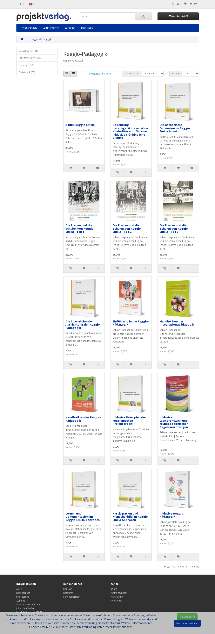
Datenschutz (23, 592)
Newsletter (116, 600)
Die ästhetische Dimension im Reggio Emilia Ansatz (175, 128)
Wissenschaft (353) (29, 50)
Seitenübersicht (71, 596)
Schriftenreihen (51, 27)
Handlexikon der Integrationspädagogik (177, 323)
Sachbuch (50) (26, 65)
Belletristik (87, 27)
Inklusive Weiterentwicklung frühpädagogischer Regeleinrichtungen (174, 422)
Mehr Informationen (187, 623)
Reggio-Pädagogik (41, 39)
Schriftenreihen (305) (30, 58)
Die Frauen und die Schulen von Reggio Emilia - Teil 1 (79, 228)
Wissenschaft (29, 27)
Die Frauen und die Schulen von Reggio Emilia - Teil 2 (127, 228)
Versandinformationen (28, 604)
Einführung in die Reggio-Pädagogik (131, 323)
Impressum (22, 596)
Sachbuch (70, 27)
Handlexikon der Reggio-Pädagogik (83, 418)
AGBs (19, 589)
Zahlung (20, 600)
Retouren (68, 592)
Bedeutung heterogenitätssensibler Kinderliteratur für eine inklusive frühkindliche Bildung (131, 131)
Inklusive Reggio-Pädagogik (172, 515)
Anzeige (175, 73)
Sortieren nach (132, 73)
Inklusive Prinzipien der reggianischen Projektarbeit (129, 420)
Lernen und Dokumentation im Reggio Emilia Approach (82, 516)
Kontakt (67, 589)
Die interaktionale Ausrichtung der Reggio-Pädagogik (83, 324)
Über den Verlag (25, 608)
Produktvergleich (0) (100, 74)
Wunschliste (117, 596)
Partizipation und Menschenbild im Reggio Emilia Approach (130, 516)
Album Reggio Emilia (80, 125)
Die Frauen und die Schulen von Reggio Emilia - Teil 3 (174, 228)
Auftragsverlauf (119, 592)
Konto (114, 589)
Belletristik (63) (27, 72)
